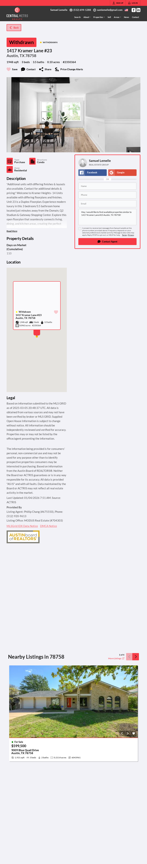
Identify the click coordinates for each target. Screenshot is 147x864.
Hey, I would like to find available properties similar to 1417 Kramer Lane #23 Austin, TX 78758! (107, 217)
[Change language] (126, 10)
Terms (124, 235)
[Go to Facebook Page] (134, 10)
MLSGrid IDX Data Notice (22, 526)
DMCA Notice (48, 526)
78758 (30, 55)
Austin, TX (16, 55)
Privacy (131, 235)
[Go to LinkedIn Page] (138, 10)
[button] (107, 241)
